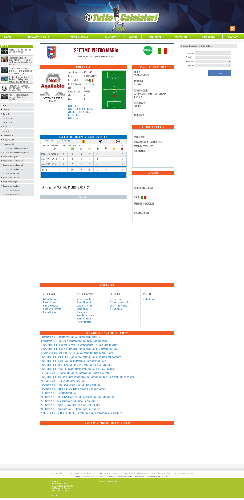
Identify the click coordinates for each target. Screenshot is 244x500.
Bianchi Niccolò (84, 302)
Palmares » (73, 118)
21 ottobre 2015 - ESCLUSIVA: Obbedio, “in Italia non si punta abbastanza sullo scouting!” (81, 412)
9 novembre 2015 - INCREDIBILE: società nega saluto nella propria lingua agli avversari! (80, 356)
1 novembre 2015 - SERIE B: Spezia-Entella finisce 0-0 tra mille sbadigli (73, 388)
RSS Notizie (139, 477)
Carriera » (73, 106)
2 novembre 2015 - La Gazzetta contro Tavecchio (63, 380)
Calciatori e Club (38, 37)
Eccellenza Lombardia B (13, 165)
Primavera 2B (8, 144)
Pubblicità (165, 477)
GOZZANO (88, 72)
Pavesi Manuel (50, 302)
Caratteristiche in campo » (80, 109)
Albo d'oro (208, 37)
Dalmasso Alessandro (120, 302)
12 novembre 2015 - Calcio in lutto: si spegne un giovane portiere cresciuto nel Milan (79, 348)
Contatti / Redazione (108, 481)
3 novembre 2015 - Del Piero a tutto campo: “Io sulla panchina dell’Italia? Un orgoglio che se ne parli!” (87, 376)
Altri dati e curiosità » (79, 112)
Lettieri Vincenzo (51, 299)
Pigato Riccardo (50, 305)
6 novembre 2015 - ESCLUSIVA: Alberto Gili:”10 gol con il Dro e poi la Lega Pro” (76, 364)
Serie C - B (7, 122)
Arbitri (133, 37)
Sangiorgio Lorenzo (52, 308)
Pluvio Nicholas (84, 321)
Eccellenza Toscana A (12, 190)
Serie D (6, 131)
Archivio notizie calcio (124, 477)
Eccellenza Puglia (10, 182)
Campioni (155, 37)
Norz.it (54, 495)
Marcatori (181, 37)
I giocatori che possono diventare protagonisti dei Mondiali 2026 (19, 87)
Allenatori (111, 37)
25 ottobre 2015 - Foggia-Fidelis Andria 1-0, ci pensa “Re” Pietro (70, 404)
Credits (77, 477)
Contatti (233, 37)
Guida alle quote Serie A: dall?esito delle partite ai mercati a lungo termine (19, 79)
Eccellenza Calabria (11, 186)
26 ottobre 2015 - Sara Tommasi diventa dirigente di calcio (67, 400)
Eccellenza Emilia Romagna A (15, 148)
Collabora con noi (153, 477)
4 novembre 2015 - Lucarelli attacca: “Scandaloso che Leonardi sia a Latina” (76, 372)
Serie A (6, 110)
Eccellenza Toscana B (12, 194)
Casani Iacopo (116, 299)
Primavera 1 (8, 136)
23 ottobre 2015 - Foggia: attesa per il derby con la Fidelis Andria (70, 408)
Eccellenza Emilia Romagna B (15, 152)
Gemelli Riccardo (85, 308)
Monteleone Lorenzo (86, 315)
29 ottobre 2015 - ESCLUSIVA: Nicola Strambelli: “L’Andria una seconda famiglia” (77, 396)
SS (106, 145)
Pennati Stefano (84, 318)
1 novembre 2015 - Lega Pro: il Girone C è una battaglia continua (70, 384)
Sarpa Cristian (49, 312)
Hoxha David (82, 312)
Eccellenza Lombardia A (13, 161)
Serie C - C (7, 127)
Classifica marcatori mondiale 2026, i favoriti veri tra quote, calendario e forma (20, 61)
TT (89, 145)
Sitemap (111, 477)
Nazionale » (73, 115)
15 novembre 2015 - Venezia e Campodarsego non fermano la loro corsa (73, 340)
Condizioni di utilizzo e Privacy (94, 477)
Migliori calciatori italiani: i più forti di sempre (20, 50)
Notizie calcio (79, 37)
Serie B (6, 114)
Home (8, 37)
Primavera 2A (8, 140)
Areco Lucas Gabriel (86, 299)
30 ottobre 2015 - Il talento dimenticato (58, 392)
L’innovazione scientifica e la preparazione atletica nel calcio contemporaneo (20, 70)
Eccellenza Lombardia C (13, 169)
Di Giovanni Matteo (118, 305)
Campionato (48, 141)
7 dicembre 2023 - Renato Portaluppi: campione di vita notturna (70, 336)
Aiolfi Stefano (149, 299)
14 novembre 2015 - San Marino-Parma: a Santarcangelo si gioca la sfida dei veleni (79, 344)
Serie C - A (7, 118)
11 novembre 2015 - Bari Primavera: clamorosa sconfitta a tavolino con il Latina (76, 352)
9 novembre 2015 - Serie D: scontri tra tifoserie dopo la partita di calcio (73, 360)
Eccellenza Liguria (10, 157)
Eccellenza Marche (11, 173)
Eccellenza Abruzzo (11, 178)
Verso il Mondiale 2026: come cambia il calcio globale (19, 97)
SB (98, 145)
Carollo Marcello (84, 305)
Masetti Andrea (117, 308)
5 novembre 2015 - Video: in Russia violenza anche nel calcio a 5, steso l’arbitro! (77, 368)
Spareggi (66, 141)
